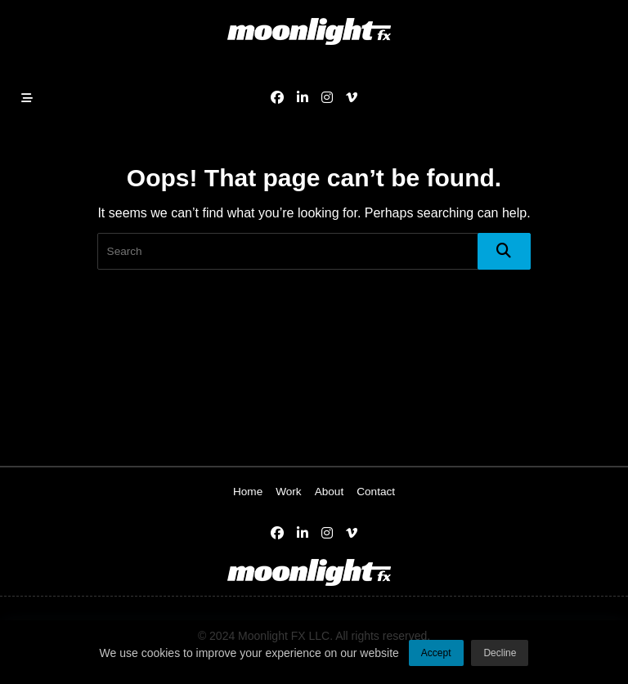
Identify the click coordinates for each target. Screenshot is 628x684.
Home (247, 491)
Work (288, 491)
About (329, 491)
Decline (499, 656)
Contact (376, 491)
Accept (436, 656)
